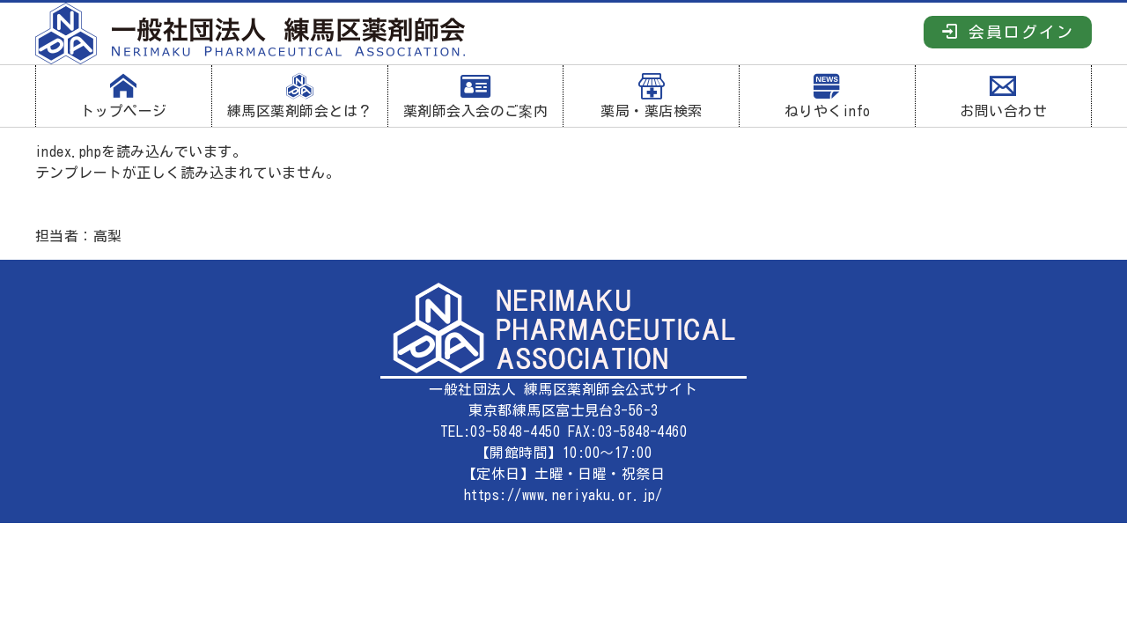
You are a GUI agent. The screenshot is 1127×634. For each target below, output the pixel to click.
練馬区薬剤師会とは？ (299, 96)
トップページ (123, 96)
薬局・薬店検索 (651, 96)
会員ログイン (1007, 31)
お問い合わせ (1003, 96)
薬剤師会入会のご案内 (476, 96)
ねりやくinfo (827, 96)
